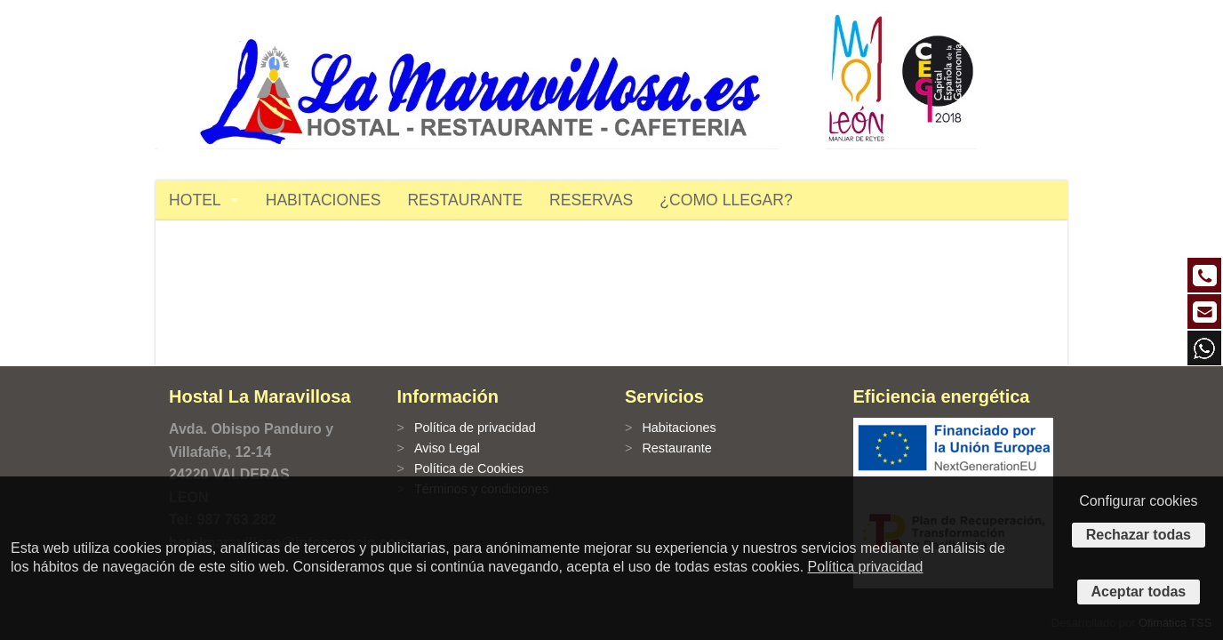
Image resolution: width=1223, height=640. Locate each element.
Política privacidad (865, 566)
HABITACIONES (323, 200)
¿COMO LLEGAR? (726, 200)
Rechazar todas (1138, 534)
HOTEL (195, 200)
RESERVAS (591, 200)
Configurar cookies (1138, 500)
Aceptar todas (1139, 591)
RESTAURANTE (465, 200)
